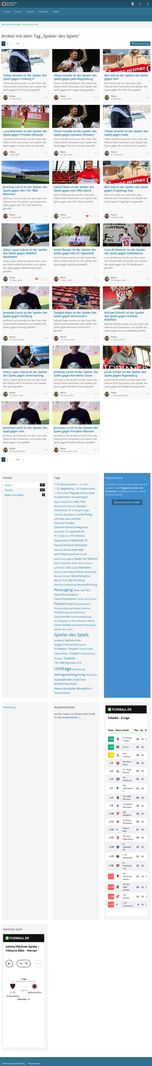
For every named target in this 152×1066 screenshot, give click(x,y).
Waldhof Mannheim (65, 684)
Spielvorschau (73, 640)
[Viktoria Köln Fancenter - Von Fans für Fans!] (11, 4)
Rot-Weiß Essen (77, 612)
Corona (58, 514)
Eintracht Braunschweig (68, 527)
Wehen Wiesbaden (65, 688)
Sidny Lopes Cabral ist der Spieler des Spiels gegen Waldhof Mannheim (25, 253)
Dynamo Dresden (64, 523)
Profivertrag (61, 612)
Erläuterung (9, 707)
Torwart (74, 653)
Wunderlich (84, 688)
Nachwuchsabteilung (65, 584)
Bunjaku (81, 506)
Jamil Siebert (61, 554)
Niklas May (79, 590)
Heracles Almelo (62, 549)
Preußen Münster (81, 608)
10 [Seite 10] (17, 43)
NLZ (87, 590)
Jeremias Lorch (78, 554)
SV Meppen (60, 648)
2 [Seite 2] (7, 43)
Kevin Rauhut (79, 563)
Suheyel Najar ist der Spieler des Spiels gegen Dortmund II (75, 314)
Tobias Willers (61, 653)
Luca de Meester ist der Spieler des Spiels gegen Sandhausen (124, 251)
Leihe (68, 567)
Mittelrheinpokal (80, 576)
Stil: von (76, 1033)
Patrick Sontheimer (65, 599)
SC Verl (72, 620)
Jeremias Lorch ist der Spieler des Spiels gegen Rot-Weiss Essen (76, 373)
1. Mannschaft (61, 493)
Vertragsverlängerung (69, 674)
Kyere (90, 563)
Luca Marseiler (81, 567)
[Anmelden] (140, 4)
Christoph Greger (81, 510)
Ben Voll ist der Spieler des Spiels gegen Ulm (126, 77)
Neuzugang (63, 589)
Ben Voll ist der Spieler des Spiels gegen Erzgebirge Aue (126, 188)
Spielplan (59, 640)
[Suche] (133, 4)
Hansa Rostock (63, 545)
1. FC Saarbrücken (84, 488)
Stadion (82, 644)
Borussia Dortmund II (65, 506)
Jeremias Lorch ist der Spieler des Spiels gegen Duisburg (25, 314)
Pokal (69, 604)
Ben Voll (80, 501)
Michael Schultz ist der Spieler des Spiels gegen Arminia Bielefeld (124, 316)
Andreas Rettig (87, 493)
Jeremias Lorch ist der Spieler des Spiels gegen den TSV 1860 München (25, 190)
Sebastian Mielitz (86, 620)
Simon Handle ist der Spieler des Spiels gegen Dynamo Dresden (75, 132)
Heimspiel (80, 545)
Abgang (74, 493)
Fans (85, 527)
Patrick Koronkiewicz (66, 594)
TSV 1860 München (65, 663)
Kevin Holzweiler (62, 563)
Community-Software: (76, 1028)
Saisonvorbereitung (81, 616)
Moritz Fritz (60, 580)
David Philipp (85, 514)
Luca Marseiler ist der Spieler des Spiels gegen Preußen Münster (25, 132)
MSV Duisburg (76, 580)
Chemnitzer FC (62, 510)
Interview (77, 549)
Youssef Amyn (62, 693)
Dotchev (76, 519)
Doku (67, 518)
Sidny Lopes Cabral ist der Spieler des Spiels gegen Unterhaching (25, 373)
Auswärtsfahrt (62, 497)
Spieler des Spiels (71, 635)
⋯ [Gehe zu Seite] (12, 43)
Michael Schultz (62, 576)
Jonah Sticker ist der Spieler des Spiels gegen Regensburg (125, 373)
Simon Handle (62, 625)
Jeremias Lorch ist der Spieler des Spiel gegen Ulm (25, 429)
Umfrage (63, 668)
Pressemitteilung (63, 608)
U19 (79, 663)
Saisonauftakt (62, 616)
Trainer (58, 658)
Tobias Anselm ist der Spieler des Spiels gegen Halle (126, 132)
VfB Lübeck (91, 674)
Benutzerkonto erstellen (127, 502)
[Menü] (148, 4)
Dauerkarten (70, 514)
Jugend (70, 558)
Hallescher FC (79, 540)
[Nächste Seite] (23, 43)
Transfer (69, 658)
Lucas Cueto (61, 572)
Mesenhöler (90, 571)
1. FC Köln (83, 484)
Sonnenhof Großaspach (83, 625)
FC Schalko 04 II (62, 535)
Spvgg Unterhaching (66, 644)
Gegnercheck (61, 540)
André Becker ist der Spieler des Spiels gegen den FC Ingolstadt (75, 251)
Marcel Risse (76, 572)
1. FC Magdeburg (64, 488)
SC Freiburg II (61, 620)
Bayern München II (64, 501)
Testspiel (73, 648)
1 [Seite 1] (3, 43)
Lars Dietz (59, 567)
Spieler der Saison (63, 629)
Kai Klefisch (90, 559)
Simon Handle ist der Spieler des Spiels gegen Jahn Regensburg (75, 77)
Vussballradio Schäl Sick (69, 679)
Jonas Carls (60, 558)
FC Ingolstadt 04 (75, 531)
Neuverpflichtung (87, 584)
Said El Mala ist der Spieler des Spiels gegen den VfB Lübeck (74, 188)
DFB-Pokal (59, 518)
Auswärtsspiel (79, 497)
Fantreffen (59, 531)
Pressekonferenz (82, 604)
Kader (78, 559)
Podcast (60, 604)
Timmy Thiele (86, 648)
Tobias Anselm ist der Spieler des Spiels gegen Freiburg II (25, 77)
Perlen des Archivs (86, 598)
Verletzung (78, 669)
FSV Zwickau (78, 535)
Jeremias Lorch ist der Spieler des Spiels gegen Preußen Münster (76, 429)
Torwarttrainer (87, 653)
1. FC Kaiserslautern (65, 484)
